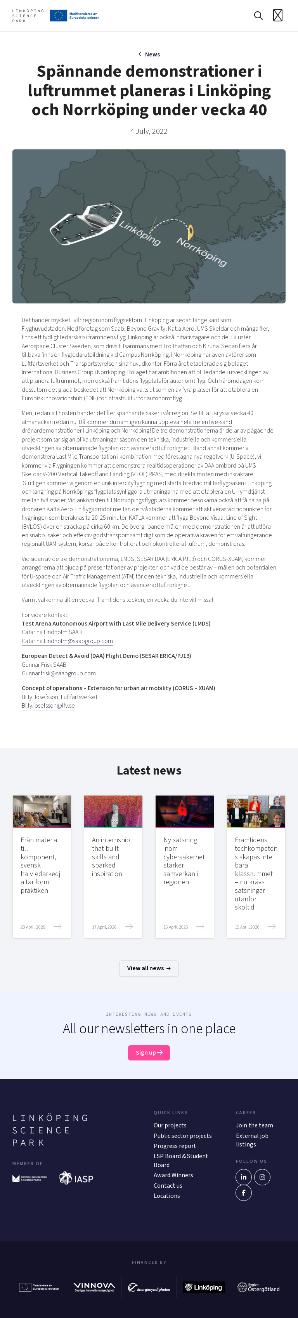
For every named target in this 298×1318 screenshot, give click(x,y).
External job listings (252, 1140)
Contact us (168, 1185)
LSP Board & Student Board (181, 1160)
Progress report (175, 1146)
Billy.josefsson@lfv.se (48, 705)
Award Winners (173, 1175)
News (152, 54)
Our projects (170, 1126)
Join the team (254, 1126)
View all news (149, 968)
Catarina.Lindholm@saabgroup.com (67, 641)
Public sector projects (183, 1136)
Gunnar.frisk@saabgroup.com (59, 673)
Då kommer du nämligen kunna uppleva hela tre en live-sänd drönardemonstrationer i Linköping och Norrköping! (127, 426)
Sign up (149, 1053)
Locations (167, 1196)
